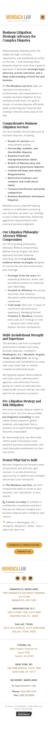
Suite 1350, (24, 652)
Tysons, (19, 656)
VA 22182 (29, 656)
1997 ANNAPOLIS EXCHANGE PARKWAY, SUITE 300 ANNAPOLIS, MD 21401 (24, 596)
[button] (17, 578)
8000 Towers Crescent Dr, (24, 648)
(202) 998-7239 (28, 691)
